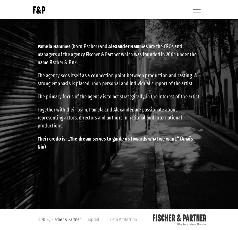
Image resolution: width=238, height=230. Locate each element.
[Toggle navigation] (196, 10)
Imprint (93, 219)
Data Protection (123, 219)
